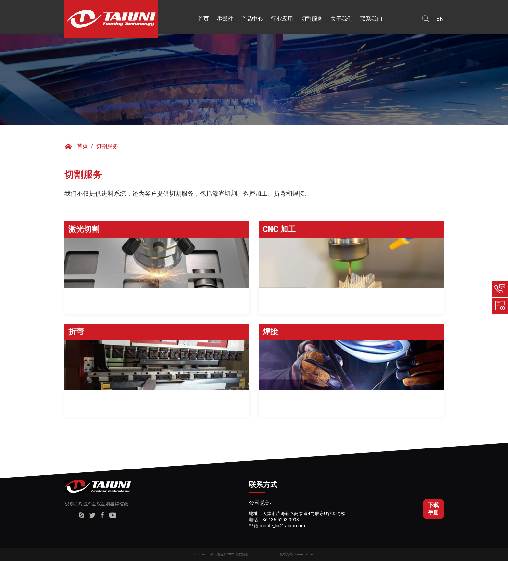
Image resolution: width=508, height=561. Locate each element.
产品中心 (252, 19)
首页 (203, 19)
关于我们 (341, 19)
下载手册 (433, 509)
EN (440, 19)
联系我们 (371, 19)
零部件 (225, 19)
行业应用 (282, 19)
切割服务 (312, 19)
